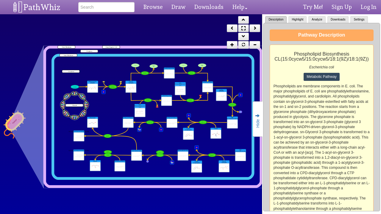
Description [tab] (275, 19)
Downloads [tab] (338, 19)
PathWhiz (42, 7)
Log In (369, 7)
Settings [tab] (359, 19)
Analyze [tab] (317, 19)
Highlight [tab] (297, 19)
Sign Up (342, 7)
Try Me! (313, 7)
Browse (153, 7)
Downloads (209, 7)
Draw (178, 7)
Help (239, 7)
